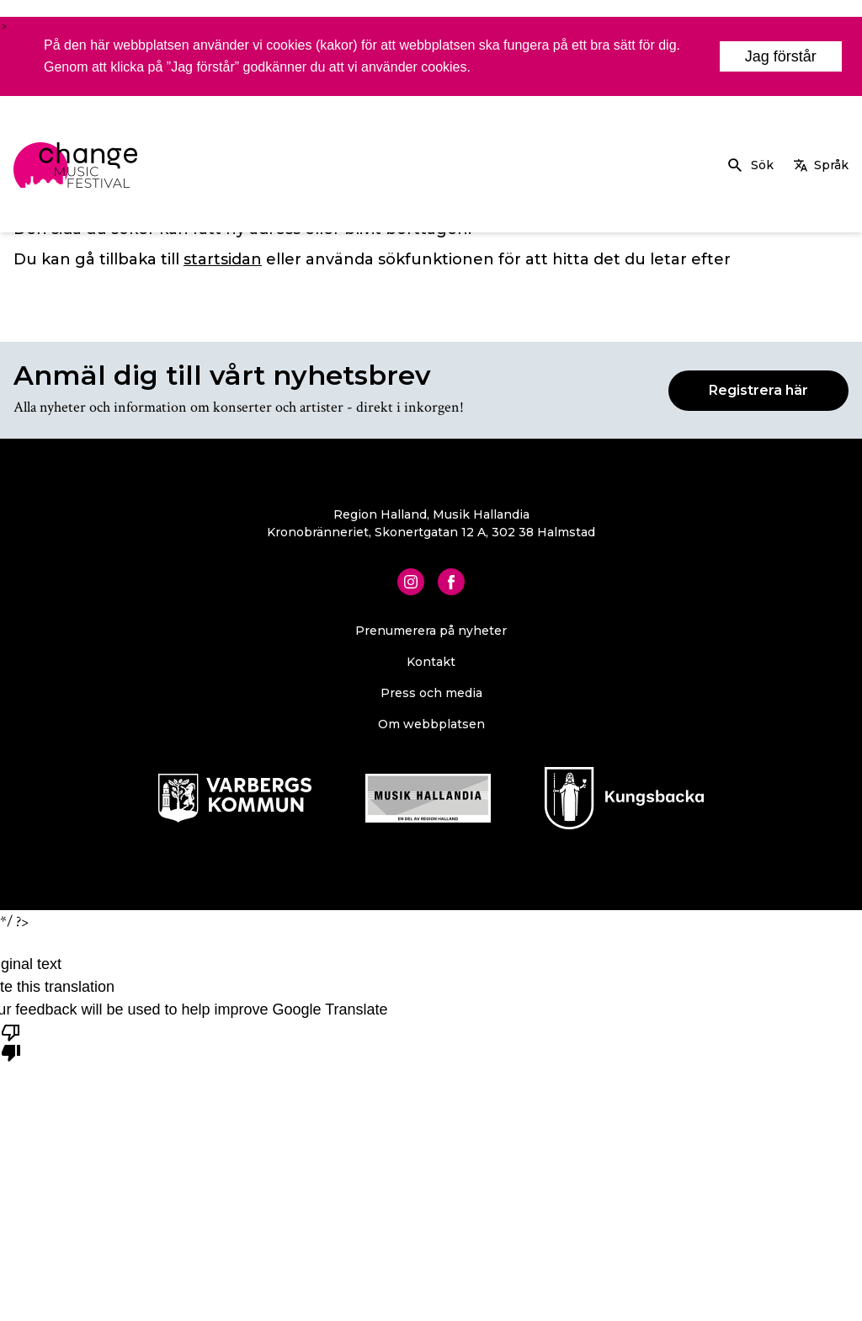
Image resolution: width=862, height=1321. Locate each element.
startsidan (223, 259)
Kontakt (431, 661)
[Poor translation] (11, 1041)
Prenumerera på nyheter (431, 630)
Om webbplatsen (431, 724)
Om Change (649, 158)
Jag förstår (781, 56)
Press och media (431, 692)
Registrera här (758, 390)
